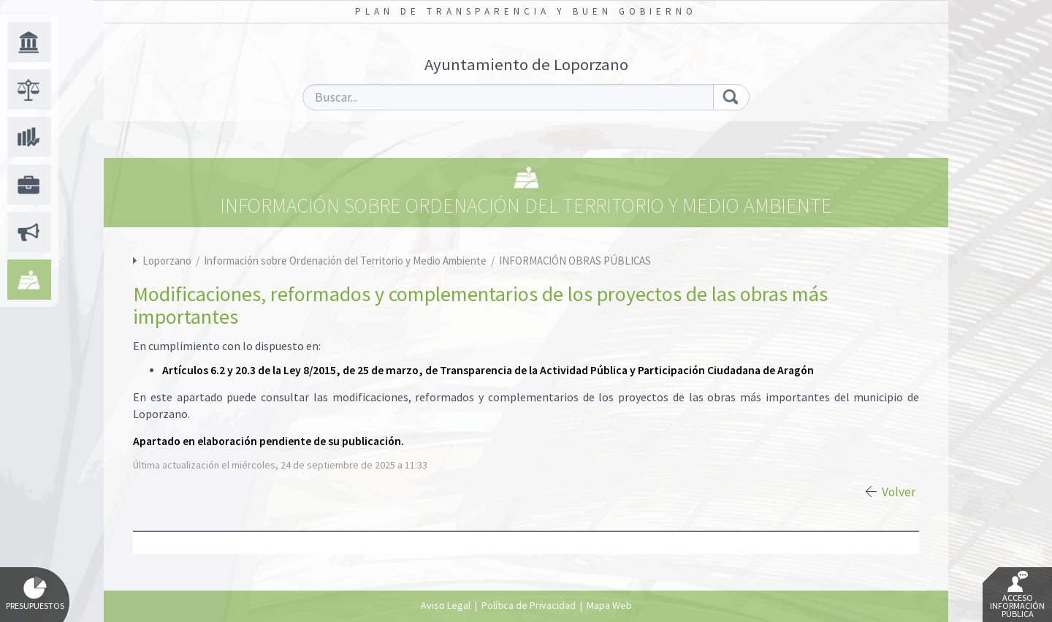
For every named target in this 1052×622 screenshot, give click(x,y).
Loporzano (166, 261)
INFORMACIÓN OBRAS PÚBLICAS (575, 261)
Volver (898, 492)
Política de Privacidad (528, 605)
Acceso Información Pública (1017, 595)
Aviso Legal (445, 605)
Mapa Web (609, 605)
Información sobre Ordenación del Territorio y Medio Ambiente (346, 261)
